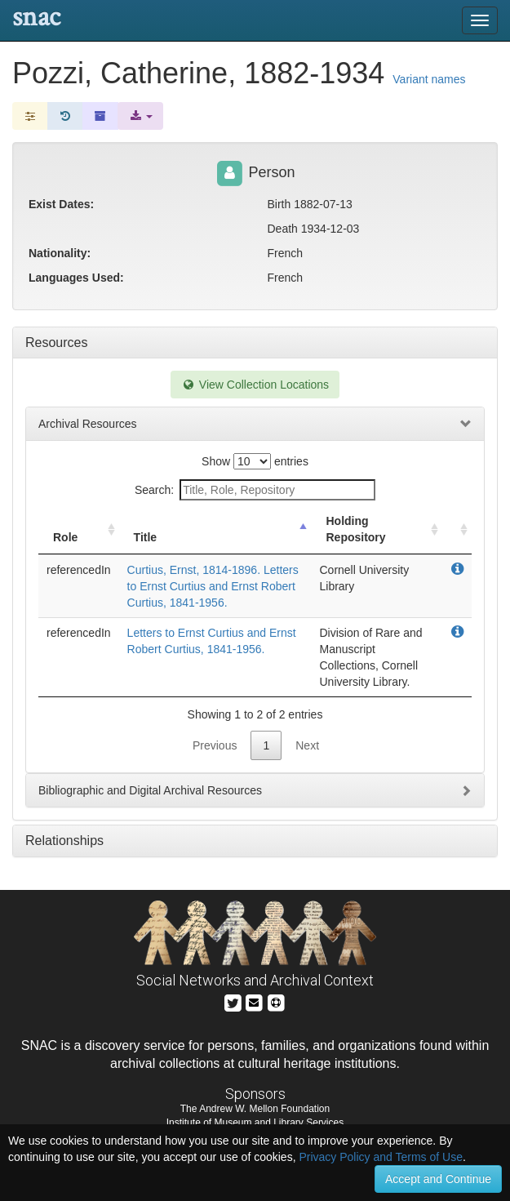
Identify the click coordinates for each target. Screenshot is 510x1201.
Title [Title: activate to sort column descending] (145, 537)
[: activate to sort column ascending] (457, 529)
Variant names (428, 79)
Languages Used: (76, 277)
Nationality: (60, 253)
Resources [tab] (56, 342)
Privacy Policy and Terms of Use (380, 1156)
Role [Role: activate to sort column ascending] (65, 537)
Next (307, 745)
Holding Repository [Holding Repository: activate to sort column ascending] (355, 529)
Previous (215, 745)
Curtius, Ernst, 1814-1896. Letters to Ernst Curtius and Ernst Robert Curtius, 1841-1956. (213, 586)
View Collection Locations (255, 384)
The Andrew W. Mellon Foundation (255, 1108)
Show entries (255, 461)
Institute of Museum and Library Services (255, 1122)
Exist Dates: (61, 204)
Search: (255, 489)
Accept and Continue (438, 1178)
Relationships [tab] (64, 840)
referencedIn (79, 569)
